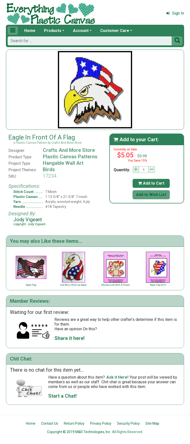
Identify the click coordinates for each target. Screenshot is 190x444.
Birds (49, 169)
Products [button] (52, 30)
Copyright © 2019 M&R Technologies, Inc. (79, 432)
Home (29, 30)
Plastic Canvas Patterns (70, 157)
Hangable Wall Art (63, 163)
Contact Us (49, 423)
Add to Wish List (151, 194)
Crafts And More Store (69, 150)
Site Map (152, 423)
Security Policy (128, 423)
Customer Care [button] (114, 30)
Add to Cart (151, 183)
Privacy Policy (100, 423)
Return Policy (74, 423)
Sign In (175, 13)
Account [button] (81, 30)
